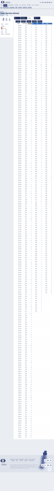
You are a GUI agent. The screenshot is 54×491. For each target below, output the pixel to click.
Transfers (20, 7)
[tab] (1, 6)
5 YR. (34, 21)
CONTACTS (37, 5)
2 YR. (23, 21)
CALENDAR (16, 5)
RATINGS (5, 5)
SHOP (33, 5)
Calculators (25, 7)
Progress (29, 18)
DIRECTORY (24, 5)
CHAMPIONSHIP (11, 5)
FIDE (20, 5)
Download (29, 7)
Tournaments (12, 7)
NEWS (2, 5)
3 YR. (29, 21)
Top (1, 7)
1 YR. (18, 21)
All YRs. (39, 21)
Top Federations (6, 7)
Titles (16, 7)
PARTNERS (29, 5)
